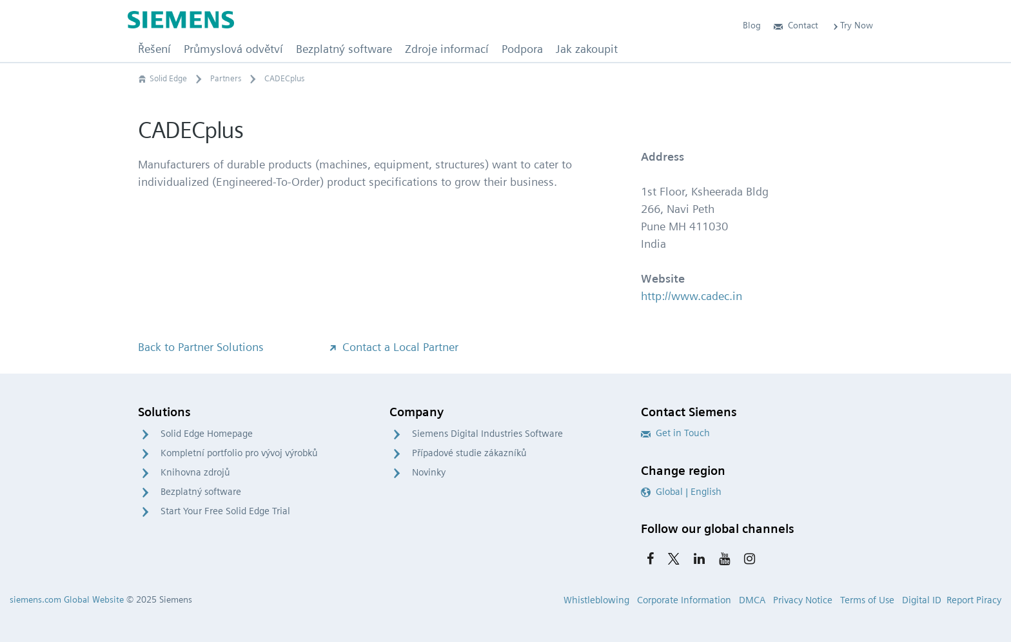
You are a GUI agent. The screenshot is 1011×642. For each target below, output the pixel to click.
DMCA (752, 600)
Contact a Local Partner (392, 347)
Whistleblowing (596, 600)
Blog (752, 25)
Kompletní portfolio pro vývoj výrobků (239, 453)
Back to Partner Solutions (201, 347)
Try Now (852, 25)
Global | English (681, 491)
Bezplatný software (201, 491)
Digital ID (921, 600)
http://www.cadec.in (691, 296)
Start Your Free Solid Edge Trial (225, 511)
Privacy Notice (802, 600)
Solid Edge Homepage (207, 433)
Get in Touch (675, 433)
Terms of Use (867, 600)
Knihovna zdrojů (195, 472)
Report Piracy (974, 600)
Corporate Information (684, 600)
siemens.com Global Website (67, 599)
